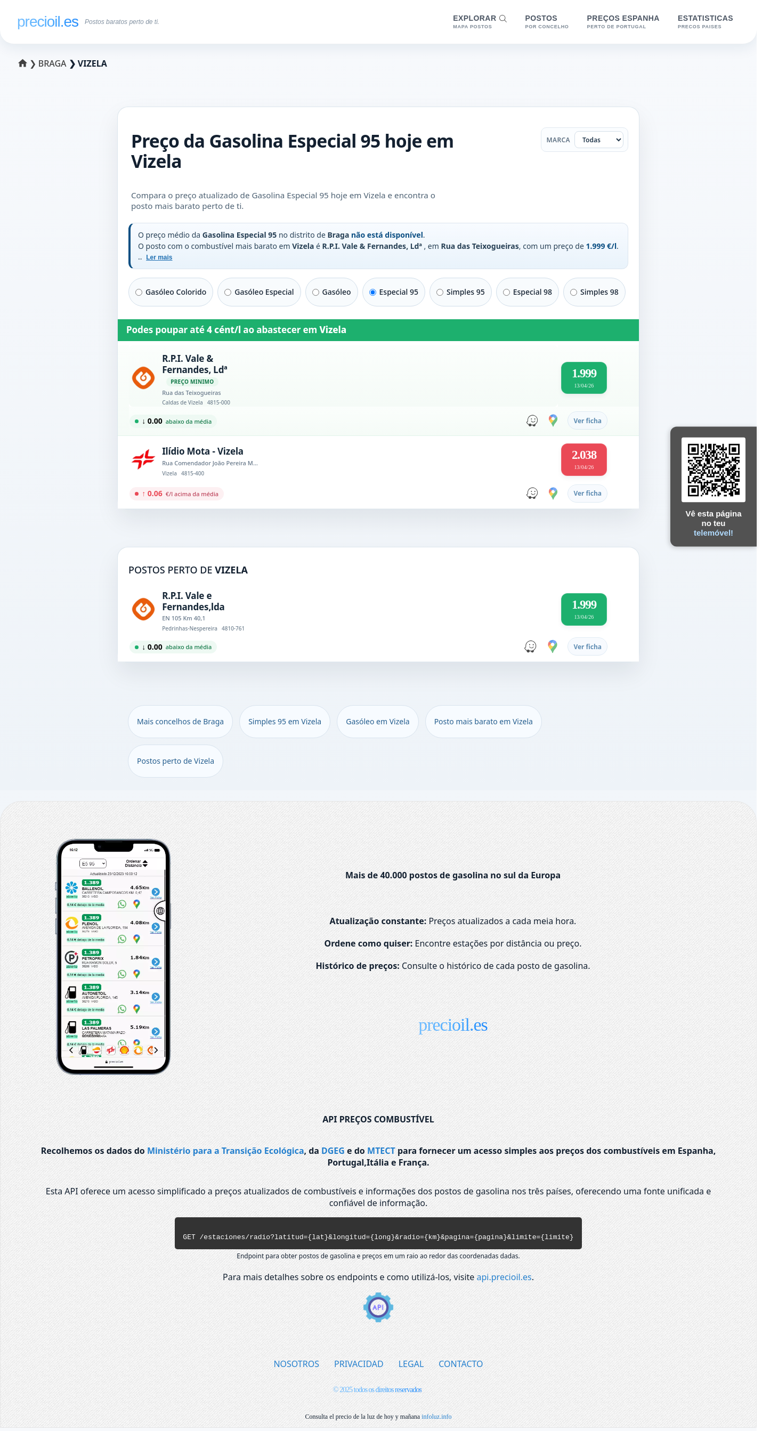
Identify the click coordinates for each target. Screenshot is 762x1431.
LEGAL (411, 1367)
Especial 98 (527, 292)
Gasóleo (331, 292)
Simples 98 (594, 292)
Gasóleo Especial (259, 292)
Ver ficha (587, 420)
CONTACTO (461, 1367)
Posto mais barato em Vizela (483, 721)
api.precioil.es (504, 1280)
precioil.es (453, 1024)
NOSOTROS (296, 1367)
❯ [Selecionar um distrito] (28, 63)
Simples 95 (460, 292)
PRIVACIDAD (359, 1367)
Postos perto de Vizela (175, 761)
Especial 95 (393, 292)
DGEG (333, 1151)
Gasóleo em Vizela (377, 721)
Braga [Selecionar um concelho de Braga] (53, 63)
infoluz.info (436, 1420)
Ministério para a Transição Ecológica (225, 1151)
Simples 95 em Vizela (284, 721)
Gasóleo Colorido (170, 292)
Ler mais (159, 257)
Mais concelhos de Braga (180, 721)
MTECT (381, 1151)
